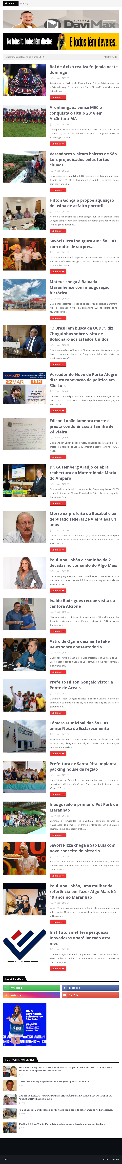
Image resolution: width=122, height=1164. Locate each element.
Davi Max (56, 78)
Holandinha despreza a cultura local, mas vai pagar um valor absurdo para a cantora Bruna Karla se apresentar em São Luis (65, 1069)
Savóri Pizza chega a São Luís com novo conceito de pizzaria (82, 847)
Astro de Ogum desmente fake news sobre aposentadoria (80, 644)
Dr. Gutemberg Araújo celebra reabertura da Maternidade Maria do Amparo (83, 472)
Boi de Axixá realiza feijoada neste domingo (84, 69)
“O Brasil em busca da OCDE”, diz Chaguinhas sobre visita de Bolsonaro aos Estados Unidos (81, 333)
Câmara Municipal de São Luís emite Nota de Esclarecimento (79, 725)
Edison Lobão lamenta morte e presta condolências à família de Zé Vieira (82, 426)
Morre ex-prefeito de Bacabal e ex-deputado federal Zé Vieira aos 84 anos (84, 519)
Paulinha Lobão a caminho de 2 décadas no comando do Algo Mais (83, 562)
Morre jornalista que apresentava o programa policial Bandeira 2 (54, 1081)
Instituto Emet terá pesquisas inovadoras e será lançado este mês (80, 937)
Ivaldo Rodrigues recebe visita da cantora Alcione (82, 603)
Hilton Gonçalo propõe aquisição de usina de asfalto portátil (82, 202)
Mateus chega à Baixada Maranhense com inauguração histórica (80, 287)
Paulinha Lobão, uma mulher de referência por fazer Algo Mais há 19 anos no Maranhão (83, 891)
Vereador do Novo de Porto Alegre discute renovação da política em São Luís (83, 380)
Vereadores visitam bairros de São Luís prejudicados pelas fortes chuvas (83, 159)
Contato (115, 1159)
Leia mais (56, 97)
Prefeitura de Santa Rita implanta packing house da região (83, 766)
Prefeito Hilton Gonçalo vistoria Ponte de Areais (81, 684)
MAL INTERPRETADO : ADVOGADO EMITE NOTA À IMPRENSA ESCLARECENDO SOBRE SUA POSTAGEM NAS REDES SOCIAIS (65, 1097)
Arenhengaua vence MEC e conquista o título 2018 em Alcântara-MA (76, 113)
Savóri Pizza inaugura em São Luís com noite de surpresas (83, 243)
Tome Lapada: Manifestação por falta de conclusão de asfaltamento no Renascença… (66, 1109)
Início (105, 1159)
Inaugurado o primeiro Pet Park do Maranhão (84, 807)
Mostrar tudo (110, 56)
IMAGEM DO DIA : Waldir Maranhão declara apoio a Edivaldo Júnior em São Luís (62, 1123)
